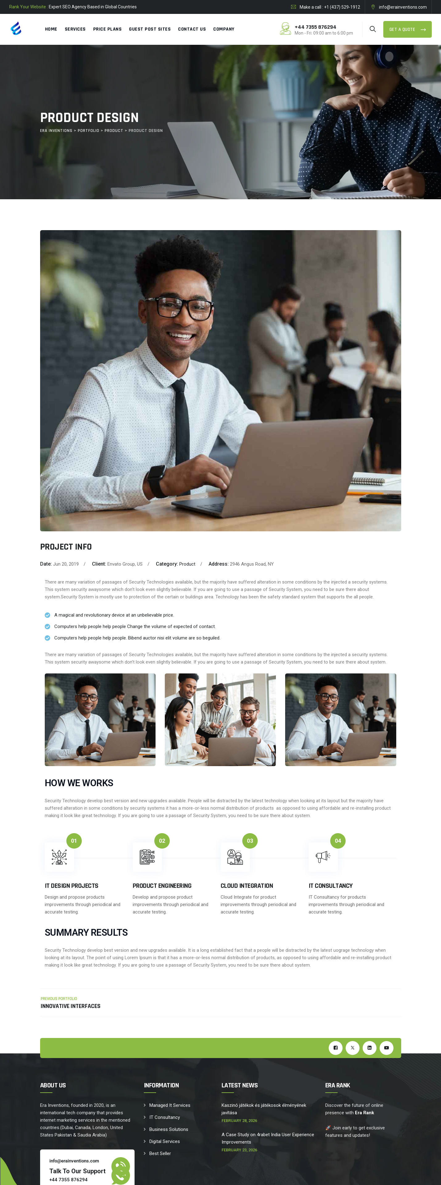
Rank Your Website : (28, 6)
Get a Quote (403, 29)
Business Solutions (168, 1129)
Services (75, 29)
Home (51, 29)
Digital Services (164, 1141)
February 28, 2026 (239, 1120)
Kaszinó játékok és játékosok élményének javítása (264, 1109)
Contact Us (192, 29)
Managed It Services (169, 1105)
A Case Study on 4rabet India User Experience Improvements (268, 1138)
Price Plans (107, 29)
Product (187, 564)
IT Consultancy (164, 1117)
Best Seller (160, 1153)
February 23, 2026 (239, 1150)
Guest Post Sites (150, 29)
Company (224, 29)
